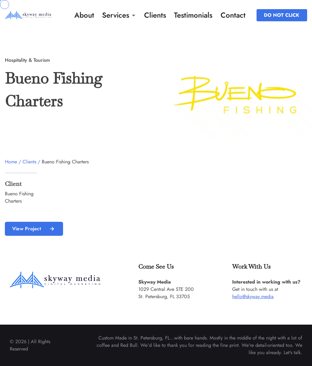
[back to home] (34, 15)
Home (11, 161)
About (84, 15)
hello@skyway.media (253, 296)
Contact (233, 15)
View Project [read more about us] (34, 228)
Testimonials (193, 15)
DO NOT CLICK (281, 15)
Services (119, 15)
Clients (155, 15)
